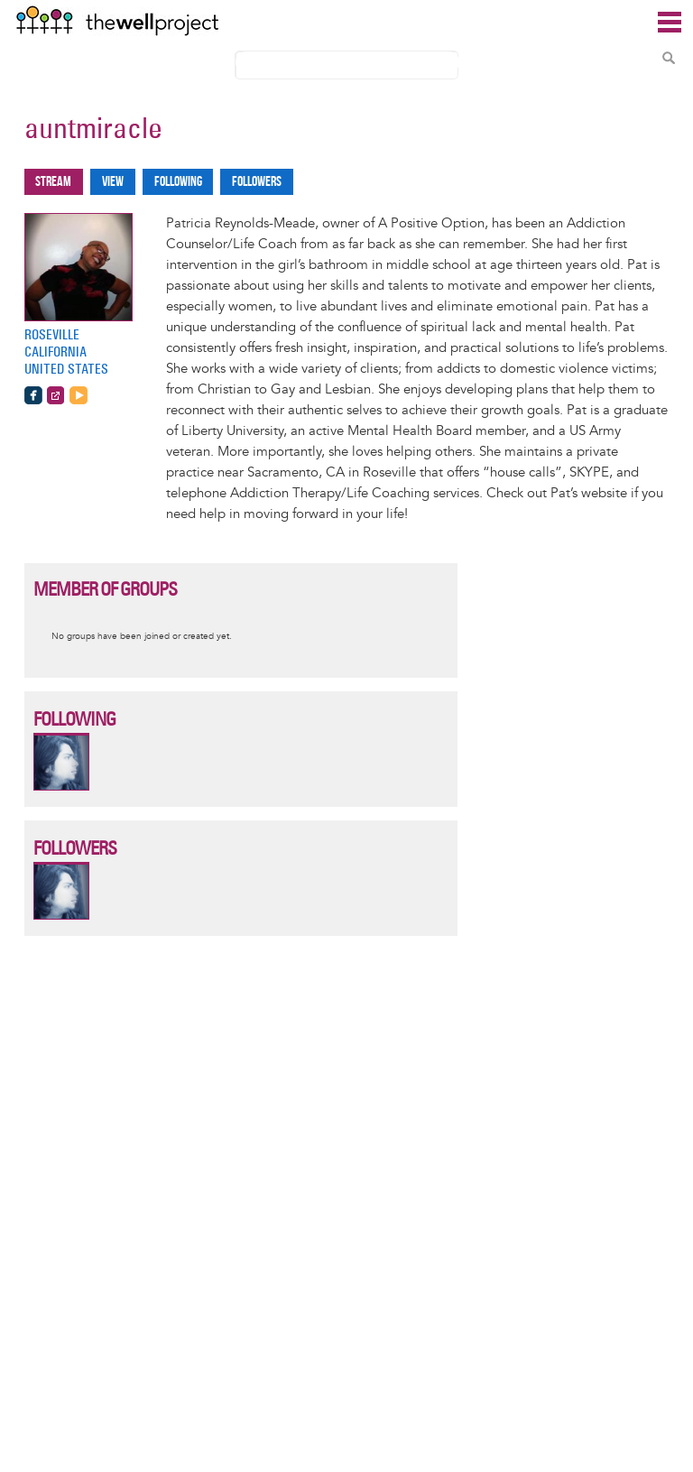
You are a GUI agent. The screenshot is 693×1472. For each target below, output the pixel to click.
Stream (53, 181)
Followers (257, 181)
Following (178, 181)
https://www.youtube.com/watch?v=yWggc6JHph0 (78, 395)
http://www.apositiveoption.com (56, 395)
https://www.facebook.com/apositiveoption (33, 395)
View (113, 181)
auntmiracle (93, 127)
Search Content (669, 58)
